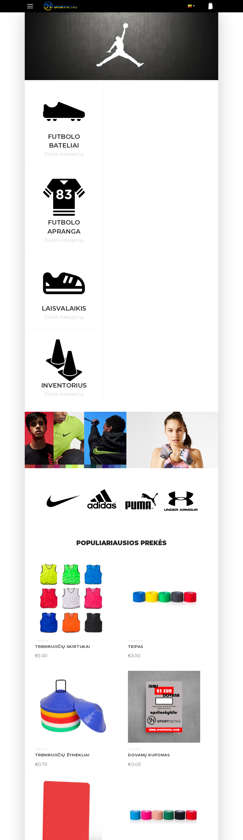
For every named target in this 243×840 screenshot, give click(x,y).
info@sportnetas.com (46, 801)
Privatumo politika (92, 780)
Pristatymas (87, 755)
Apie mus (84, 788)
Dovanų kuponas (56, 550)
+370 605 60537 (42, 795)
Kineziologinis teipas (186, 550)
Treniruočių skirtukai (57, 455)
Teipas (107, 455)
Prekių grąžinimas (92, 763)
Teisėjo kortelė (119, 550)
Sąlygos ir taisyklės (92, 771)
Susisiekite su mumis (143, 763)
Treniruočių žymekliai (186, 455)
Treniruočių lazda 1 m (57, 645)
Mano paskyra (136, 771)
